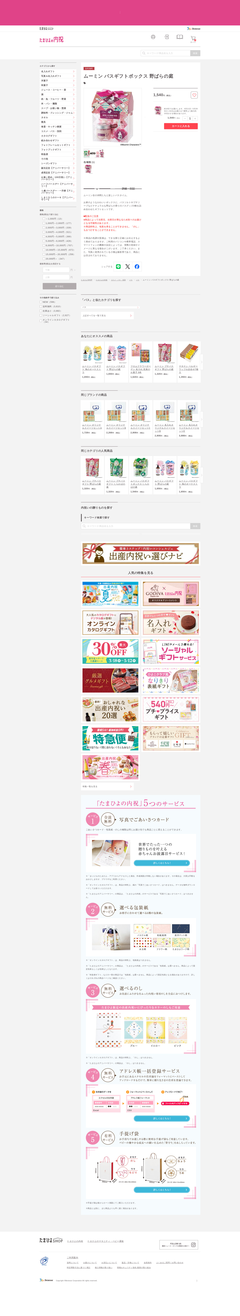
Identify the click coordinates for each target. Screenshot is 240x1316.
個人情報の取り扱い (103, 1300)
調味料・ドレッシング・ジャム (57, 92)
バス (138, 263)
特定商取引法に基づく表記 (78, 1300)
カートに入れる (181, 106)
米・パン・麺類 (49, 83)
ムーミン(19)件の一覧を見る (100, 62)
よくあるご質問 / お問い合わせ (170, 1295)
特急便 (44, 134)
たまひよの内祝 (105, 263)
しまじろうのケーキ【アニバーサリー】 (57, 178)
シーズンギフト (49, 143)
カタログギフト (49, 115)
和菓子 (44, 65)
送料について (73, 1295)
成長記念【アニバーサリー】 (56, 152)
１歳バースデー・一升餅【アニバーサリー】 (57, 171)
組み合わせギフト (50, 120)
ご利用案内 (72, 1290)
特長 (97, 169)
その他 (44, 138)
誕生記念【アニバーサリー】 (56, 148)
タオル (44, 97)
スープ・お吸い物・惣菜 (53, 88)
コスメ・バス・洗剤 (124, 263)
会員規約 (148, 1295)
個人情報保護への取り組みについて (170, 1312)
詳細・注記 (128, 169)
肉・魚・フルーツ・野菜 (53, 79)
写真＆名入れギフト (51, 56)
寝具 (43, 102)
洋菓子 (44, 60)
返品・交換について (130, 1295)
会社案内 (196, 1312)
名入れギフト (48, 51)
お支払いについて (109, 1295)
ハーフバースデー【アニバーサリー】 (57, 164)
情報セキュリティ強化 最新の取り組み (134, 1300)
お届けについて (90, 1295)
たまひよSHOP (87, 263)
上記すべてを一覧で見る (94, 303)
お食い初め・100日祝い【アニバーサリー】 (56, 158)
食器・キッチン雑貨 (51, 106)
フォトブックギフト (51, 129)
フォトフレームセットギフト (56, 125)
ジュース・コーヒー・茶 (53, 69)
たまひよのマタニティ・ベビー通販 (101, 1273)
